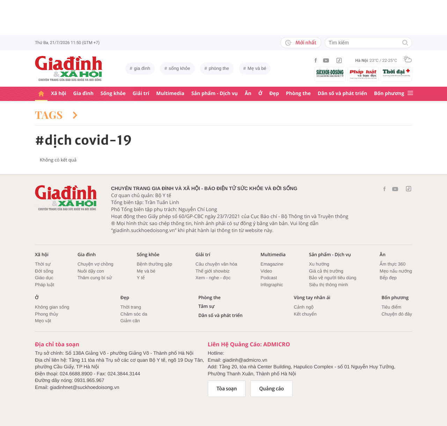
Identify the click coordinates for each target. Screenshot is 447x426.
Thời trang (130, 307)
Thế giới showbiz (213, 271)
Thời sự (43, 264)
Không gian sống (52, 307)
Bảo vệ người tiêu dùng (332, 277)
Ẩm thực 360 (392, 264)
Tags (56, 115)
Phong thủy (46, 314)
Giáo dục (44, 277)
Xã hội (58, 93)
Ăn (248, 93)
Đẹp (274, 93)
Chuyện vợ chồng (95, 264)
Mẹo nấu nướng (396, 271)
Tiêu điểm (391, 307)
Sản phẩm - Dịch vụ (214, 93)
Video (266, 271)
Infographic (272, 284)
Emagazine (272, 264)
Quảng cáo (271, 388)
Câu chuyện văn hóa (216, 264)
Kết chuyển (305, 314)
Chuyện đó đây (396, 314)
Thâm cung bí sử (95, 277)
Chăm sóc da (133, 314)
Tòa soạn (227, 388)
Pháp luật (44, 284)
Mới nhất (300, 42)
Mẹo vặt (43, 320)
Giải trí (141, 93)
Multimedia (170, 93)
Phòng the (298, 93)
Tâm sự (206, 306)
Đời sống (44, 271)
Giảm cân (130, 320)
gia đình (142, 68)
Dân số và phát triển (342, 93)
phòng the (219, 68)
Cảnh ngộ (304, 307)
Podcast (269, 277)
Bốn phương (389, 93)
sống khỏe (179, 68)
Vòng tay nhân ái (312, 297)
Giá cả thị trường (326, 271)
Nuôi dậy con (91, 271)
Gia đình (83, 93)
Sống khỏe (113, 93)
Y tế (141, 277)
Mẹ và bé (257, 68)
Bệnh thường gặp (154, 264)
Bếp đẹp (388, 277)
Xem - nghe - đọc (213, 277)
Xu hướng (319, 264)
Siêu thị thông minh (328, 284)
